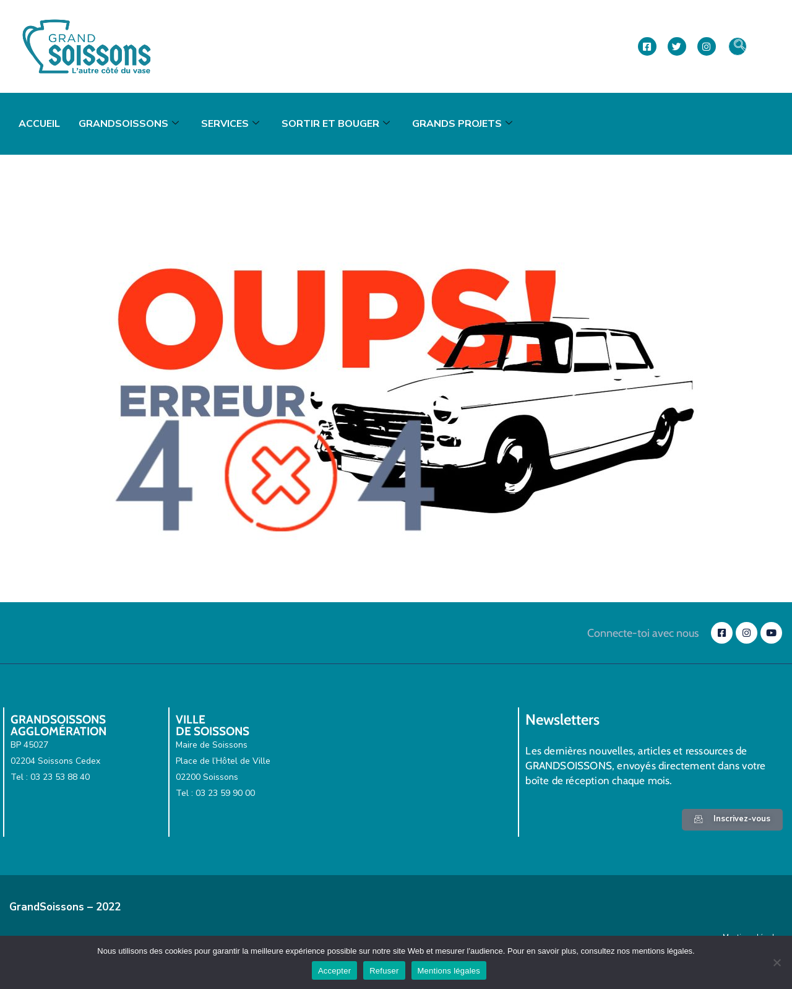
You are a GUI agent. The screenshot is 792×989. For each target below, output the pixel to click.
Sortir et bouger (336, 124)
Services (230, 124)
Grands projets (462, 124)
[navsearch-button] (737, 46)
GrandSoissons (129, 124)
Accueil (39, 124)
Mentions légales (449, 970)
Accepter (334, 970)
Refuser (383, 970)
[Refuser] (776, 962)
